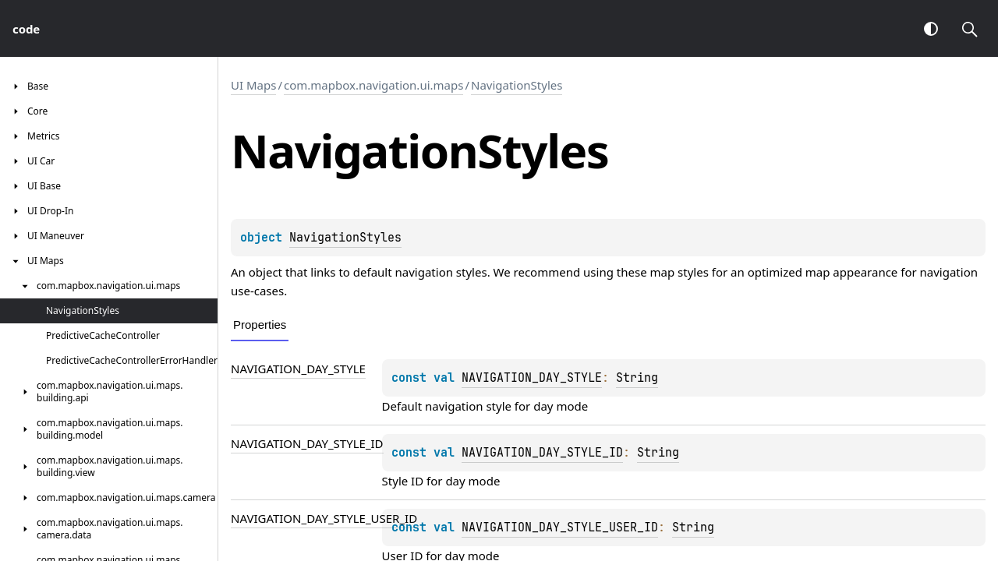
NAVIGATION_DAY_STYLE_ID (307, 443)
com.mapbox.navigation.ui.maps (373, 85)
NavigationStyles (516, 85)
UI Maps (253, 85)
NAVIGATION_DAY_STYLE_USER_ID (324, 518)
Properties (259, 324)
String (637, 378)
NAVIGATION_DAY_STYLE (298, 368)
